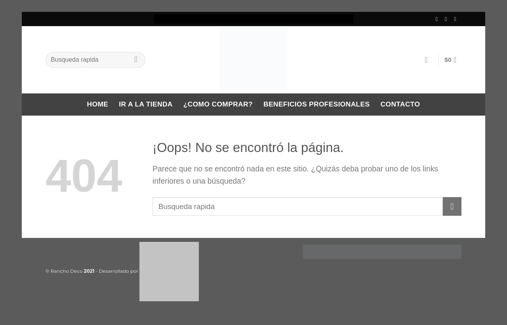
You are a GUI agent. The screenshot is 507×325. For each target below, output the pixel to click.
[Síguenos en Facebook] (439, 19)
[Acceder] (429, 59)
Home (98, 104)
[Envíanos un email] (457, 19)
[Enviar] (136, 60)
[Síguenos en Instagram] (448, 19)
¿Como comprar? (218, 104)
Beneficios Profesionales (316, 104)
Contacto (400, 104)
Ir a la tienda (145, 104)
